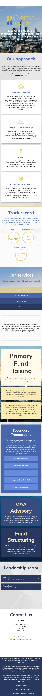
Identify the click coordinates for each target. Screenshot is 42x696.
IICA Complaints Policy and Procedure (21, 694)
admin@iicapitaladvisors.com (22, 639)
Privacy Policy (21, 685)
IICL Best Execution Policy (21, 689)
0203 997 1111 (22, 636)
